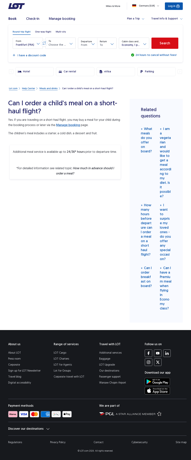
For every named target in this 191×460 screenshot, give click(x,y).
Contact (99, 442)
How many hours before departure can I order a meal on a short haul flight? (146, 230)
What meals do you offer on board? (146, 140)
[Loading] (146, 5)
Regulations (15, 442)
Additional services (110, 352)
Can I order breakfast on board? (146, 277)
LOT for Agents (63, 364)
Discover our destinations (28, 429)
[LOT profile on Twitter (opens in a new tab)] (158, 362)
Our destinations (109, 370)
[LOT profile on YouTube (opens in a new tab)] (158, 353)
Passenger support (110, 376)
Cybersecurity (139, 442)
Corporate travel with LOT (69, 376)
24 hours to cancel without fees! (155, 55)
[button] (28, 43)
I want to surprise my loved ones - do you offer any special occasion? (165, 232)
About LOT (14, 352)
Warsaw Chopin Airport (112, 382)
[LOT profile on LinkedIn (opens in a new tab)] (167, 353)
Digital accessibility (19, 382)
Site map (181, 442)
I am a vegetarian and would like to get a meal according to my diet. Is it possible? (165, 162)
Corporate (14, 364)
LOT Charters (61, 358)
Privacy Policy (57, 442)
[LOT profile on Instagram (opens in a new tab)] (148, 362)
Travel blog (14, 376)
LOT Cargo (60, 352)
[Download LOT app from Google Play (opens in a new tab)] (157, 381)
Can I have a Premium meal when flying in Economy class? (165, 288)
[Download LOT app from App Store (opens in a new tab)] (157, 390)
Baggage (104, 358)
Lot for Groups (62, 370)
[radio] (22, 31)
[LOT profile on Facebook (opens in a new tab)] (148, 353)
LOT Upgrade (107, 364)
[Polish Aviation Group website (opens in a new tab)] (106, 413)
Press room (14, 358)
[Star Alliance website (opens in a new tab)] (139, 413)
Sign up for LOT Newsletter (24, 370)
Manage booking (68, 125)
